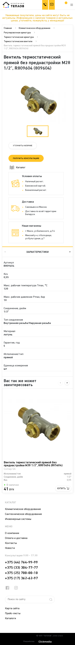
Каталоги (10, 618)
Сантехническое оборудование (23, 514)
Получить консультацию (26, 158)
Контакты (11, 543)
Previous (4, 251)
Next (70, 251)
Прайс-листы (12, 613)
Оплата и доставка (16, 538)
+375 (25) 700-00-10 (21, 573)
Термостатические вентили (18, 41)
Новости (10, 548)
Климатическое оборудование (34, 28)
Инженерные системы (18, 519)
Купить (61, 488)
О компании (12, 533)
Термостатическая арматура (19, 37)
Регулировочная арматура (17, 32)
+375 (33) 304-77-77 (21, 568)
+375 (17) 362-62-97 (21, 578)
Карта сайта (12, 608)
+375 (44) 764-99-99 (21, 562)
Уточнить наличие (22, 146)
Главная (8, 28)
